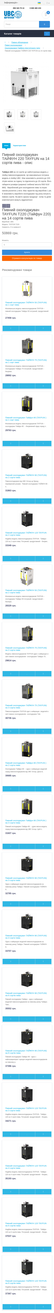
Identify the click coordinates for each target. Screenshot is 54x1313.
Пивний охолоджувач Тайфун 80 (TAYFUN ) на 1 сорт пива (25, 418)
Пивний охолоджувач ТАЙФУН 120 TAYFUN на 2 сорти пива (26, 534)
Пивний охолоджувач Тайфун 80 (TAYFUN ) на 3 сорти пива (25, 821)
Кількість (5, 240)
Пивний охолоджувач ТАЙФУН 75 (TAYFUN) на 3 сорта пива (26, 706)
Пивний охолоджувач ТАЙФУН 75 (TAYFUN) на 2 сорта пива (26, 649)
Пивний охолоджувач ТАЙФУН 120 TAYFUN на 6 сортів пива (26, 1224)
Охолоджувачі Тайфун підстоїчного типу (22, 48)
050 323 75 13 (18, 8)
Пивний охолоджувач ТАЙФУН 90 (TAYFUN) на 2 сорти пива (26, 476)
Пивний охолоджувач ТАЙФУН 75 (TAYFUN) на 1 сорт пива (26, 361)
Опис (6, 146)
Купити (27, 252)
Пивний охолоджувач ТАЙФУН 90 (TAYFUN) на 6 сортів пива (26, 994)
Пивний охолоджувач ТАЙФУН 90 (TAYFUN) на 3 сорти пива (26, 879)
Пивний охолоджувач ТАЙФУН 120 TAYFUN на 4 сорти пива (26, 1167)
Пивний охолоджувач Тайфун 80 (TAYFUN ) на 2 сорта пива (25, 764)
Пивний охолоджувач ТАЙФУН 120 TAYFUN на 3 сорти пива (26, 1109)
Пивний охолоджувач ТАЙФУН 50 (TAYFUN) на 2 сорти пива (26, 591)
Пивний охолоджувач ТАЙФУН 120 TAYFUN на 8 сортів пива (26, 1282)
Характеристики (19, 146)
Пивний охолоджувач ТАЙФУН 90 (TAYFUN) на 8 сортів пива (26, 1052)
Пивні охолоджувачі (13, 45)
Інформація (11, 2)
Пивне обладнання (19, 42)
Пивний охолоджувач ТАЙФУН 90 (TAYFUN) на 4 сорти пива (26, 936)
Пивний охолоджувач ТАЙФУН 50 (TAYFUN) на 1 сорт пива (26, 303)
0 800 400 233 (35, 8)
